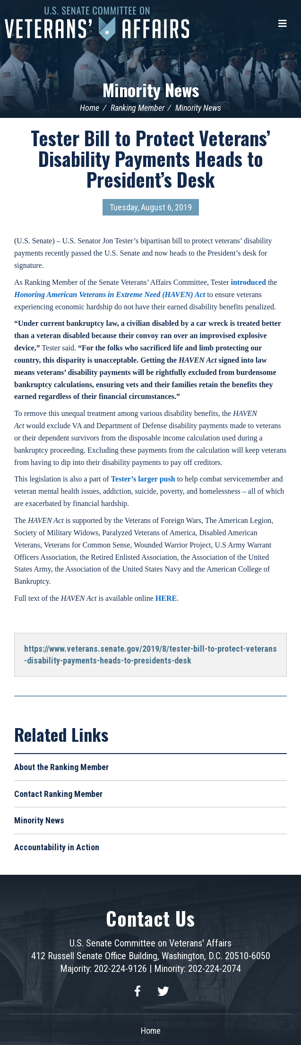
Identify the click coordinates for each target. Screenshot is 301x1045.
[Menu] (282, 23)
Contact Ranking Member (58, 794)
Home (89, 108)
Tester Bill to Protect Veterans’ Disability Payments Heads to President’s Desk (150, 158)
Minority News (151, 89)
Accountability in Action (56, 847)
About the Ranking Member (61, 767)
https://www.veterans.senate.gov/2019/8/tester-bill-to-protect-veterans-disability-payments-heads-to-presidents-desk (150, 655)
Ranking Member (137, 108)
